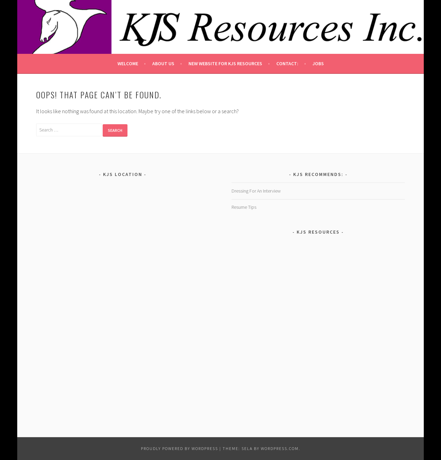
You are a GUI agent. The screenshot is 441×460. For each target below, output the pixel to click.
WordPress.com (280, 448)
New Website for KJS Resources (225, 63)
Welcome (127, 63)
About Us (163, 63)
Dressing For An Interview (256, 191)
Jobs (318, 63)
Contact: (287, 63)
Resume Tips (244, 207)
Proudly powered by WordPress (179, 448)
